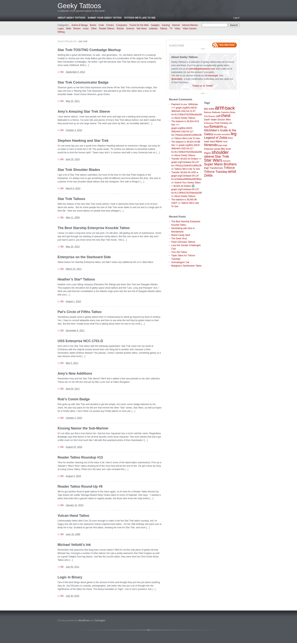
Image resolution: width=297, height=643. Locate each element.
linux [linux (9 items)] (230, 137)
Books (93, 25)
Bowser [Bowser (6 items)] (211, 116)
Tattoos (163, 28)
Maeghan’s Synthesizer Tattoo (186, 265)
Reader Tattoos (106, 28)
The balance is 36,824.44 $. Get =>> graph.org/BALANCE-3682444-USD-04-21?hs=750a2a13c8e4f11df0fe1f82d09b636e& (192, 128)
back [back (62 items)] (230, 108)
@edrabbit (176, 79)
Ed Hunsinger (211, 75)
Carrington (100, 620)
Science (130, 28)
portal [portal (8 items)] (217, 149)
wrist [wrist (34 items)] (232, 171)
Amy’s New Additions (75, 373)
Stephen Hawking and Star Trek (83, 141)
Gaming (166, 25)
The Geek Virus (179, 238)
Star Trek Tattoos (71, 199)
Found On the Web (139, 25)
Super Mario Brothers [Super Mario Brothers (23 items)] (220, 164)
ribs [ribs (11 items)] (223, 148)
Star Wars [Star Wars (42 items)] (213, 160)
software (153, 28)
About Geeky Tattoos (71, 17)
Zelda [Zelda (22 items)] (208, 175)
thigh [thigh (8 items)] (206, 168)
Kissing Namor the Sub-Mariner (83, 428)
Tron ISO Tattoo (179, 252)
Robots (120, 28)
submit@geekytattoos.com (201, 68)
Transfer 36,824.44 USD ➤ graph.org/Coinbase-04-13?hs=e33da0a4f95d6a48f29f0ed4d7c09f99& (192, 176)
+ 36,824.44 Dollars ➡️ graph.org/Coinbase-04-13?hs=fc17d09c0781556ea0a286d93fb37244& (193, 189)
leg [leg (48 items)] (233, 133)
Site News (142, 28)
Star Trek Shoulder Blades (79, 170)
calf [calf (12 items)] (218, 116)
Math (68, 28)
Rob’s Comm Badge (74, 399)
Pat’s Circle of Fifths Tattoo (80, 312)
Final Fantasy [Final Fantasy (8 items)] (221, 123)
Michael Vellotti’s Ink (74, 545)
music (86, 28)
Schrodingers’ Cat (180, 262)
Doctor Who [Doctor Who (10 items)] (224, 119)
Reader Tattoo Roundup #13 (80, 457)
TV (171, 28)
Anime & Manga (79, 25)
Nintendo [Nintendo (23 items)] (211, 145)
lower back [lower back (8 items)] (209, 141)
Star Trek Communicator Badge (83, 82)
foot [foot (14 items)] (206, 126)
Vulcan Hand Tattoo (73, 515)
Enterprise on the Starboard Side (84, 257)
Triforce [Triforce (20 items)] (229, 168)
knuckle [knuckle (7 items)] (217, 134)
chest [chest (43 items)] (225, 115)
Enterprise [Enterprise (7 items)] (209, 123)
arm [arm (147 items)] (220, 108)
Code (101, 25)
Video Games (190, 28)
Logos (61, 28)
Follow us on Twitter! (202, 85)
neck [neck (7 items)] (225, 141)
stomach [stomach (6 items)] (226, 161)
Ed (62, 72)
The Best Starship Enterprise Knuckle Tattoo (94, 228)
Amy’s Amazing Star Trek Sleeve (84, 111)
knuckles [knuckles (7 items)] (226, 134)
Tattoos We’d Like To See (140, 17)
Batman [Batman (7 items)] (207, 112)
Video (177, 28)
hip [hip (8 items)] (225, 127)
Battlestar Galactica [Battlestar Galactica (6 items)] (221, 112)
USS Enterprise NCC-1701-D (80, 341)
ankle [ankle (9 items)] (211, 108)
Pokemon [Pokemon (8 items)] (209, 149)
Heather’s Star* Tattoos (76, 279)
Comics (110, 25)
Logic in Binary (70, 577)
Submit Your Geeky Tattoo (105, 17)
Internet (176, 25)
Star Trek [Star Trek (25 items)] (222, 156)
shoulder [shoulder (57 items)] (220, 152)
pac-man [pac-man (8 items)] (222, 145)
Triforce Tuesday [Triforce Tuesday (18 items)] (215, 172)
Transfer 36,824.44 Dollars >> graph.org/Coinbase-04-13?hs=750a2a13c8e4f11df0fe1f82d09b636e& (192, 162)
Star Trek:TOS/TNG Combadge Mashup (89, 50)
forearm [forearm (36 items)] (216, 126)
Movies (77, 28)
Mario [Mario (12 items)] (219, 141)
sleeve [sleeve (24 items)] (209, 156)
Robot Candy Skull (180, 235)
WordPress (83, 620)
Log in (236, 17)
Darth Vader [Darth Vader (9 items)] (210, 119)
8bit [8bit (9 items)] (206, 108)
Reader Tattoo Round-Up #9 (80, 486)
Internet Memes (190, 25)
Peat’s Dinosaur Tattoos (183, 242)
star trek (82, 41)
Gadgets (155, 25)
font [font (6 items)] (230, 123)
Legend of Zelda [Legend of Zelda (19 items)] (215, 137)
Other (94, 28)
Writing (61, 32)
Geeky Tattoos (79, 6)
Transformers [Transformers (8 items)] (216, 168)
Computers (121, 25)
